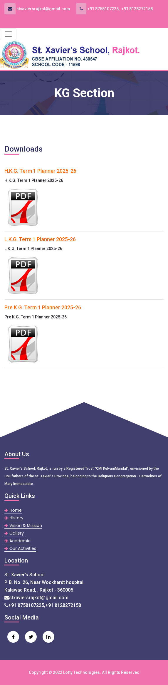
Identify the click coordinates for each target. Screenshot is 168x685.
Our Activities (20, 548)
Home (13, 510)
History (13, 518)
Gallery (14, 533)
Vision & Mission (23, 525)
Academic (17, 541)
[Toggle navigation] (8, 34)
